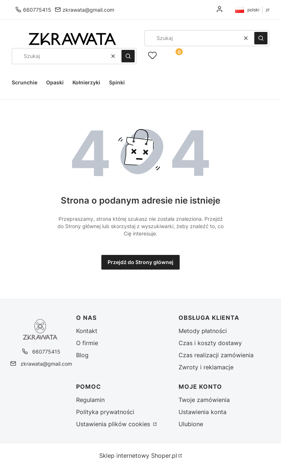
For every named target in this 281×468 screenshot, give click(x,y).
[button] (260, 38)
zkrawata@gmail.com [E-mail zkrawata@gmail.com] (88, 10)
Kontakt (86, 330)
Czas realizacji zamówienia (216, 355)
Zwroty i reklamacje (206, 367)
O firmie (87, 343)
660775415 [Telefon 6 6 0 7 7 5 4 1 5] (37, 10)
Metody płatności (203, 330)
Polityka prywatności (105, 412)
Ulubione (191, 424)
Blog (82, 355)
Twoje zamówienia (204, 399)
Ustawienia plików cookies (114, 424)
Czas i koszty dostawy (210, 343)
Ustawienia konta (202, 412)
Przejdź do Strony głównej (140, 262)
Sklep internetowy (138, 455)
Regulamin (90, 399)
